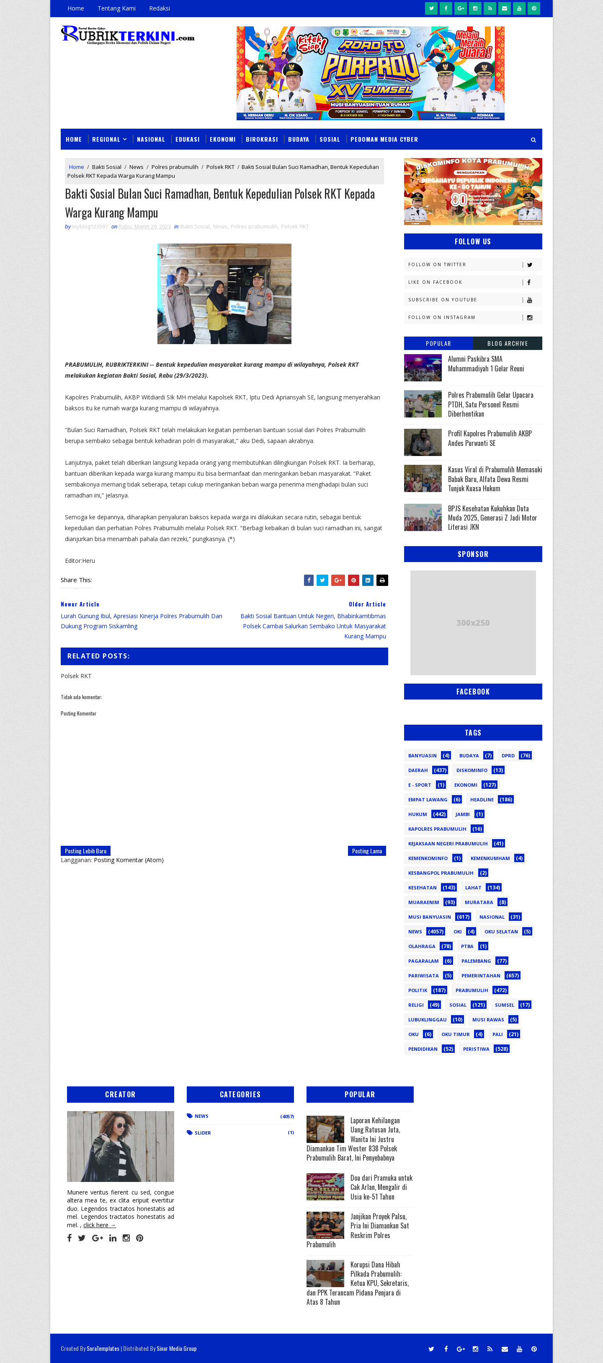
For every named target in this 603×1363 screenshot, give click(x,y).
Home (75, 8)
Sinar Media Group (177, 1348)
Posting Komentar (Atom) (129, 860)
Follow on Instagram (475, 317)
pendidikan (423, 1049)
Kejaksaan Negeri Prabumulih (448, 843)
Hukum (417, 814)
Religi (416, 1005)
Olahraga (422, 946)
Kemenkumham (490, 858)
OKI (458, 931)
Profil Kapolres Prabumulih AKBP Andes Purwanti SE (490, 438)
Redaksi (159, 8)
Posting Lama (367, 850)
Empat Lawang (428, 799)
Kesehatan (422, 887)
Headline (482, 799)
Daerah (418, 770)
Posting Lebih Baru (85, 850)
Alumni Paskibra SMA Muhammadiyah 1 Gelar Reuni (486, 363)
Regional (106, 139)
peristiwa (476, 1049)
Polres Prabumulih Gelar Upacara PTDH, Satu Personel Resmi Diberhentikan (490, 404)
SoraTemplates (103, 1348)
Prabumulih (472, 990)
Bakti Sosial (106, 167)
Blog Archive (507, 343)
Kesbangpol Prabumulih (441, 873)
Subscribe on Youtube (475, 300)
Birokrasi (262, 139)
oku (413, 1034)
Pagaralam (423, 961)
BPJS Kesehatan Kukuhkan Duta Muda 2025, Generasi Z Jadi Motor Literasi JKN (492, 517)
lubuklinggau (427, 1019)
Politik (417, 990)
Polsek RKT (220, 167)
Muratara (479, 902)
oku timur (455, 1034)
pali (497, 1034)
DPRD (508, 755)
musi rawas (488, 1019)
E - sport (419, 785)
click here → (99, 1225)
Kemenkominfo (428, 858)
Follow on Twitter (475, 265)
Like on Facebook (475, 282)
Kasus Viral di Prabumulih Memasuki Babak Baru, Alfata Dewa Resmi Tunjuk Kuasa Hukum (495, 478)
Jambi (463, 814)
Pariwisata (423, 975)
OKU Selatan (501, 931)
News (136, 167)
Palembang (476, 961)
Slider (203, 1133)
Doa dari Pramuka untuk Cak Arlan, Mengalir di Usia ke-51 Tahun (381, 1187)
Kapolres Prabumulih (437, 829)
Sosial (330, 139)
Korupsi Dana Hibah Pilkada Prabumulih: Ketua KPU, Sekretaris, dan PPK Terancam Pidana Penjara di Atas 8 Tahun (358, 1283)
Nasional (151, 139)
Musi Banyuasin (429, 917)
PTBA (467, 946)
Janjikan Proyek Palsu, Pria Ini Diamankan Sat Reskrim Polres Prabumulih (358, 1230)
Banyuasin (422, 755)
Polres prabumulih (175, 167)
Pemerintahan (480, 975)
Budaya (298, 139)
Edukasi (187, 139)
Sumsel (504, 1005)
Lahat (473, 887)
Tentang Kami (117, 8)
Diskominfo (471, 770)
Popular (438, 343)
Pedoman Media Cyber (384, 139)
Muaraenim (423, 902)
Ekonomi (223, 139)
